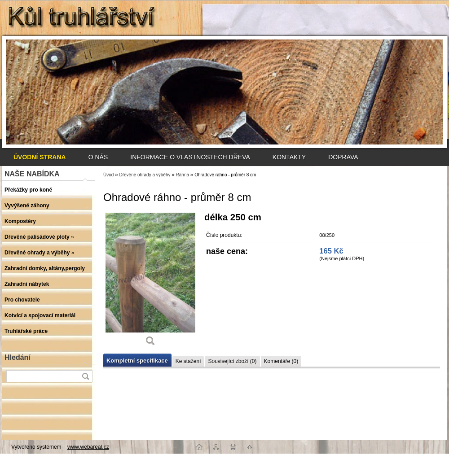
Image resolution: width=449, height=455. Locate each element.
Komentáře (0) (281, 361)
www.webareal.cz (88, 447)
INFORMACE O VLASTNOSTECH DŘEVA (190, 157)
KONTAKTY (289, 157)
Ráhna (182, 174)
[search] (85, 376)
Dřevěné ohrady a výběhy (144, 174)
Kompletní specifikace (137, 360)
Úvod (108, 174)
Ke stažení (188, 361)
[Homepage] (39, 157)
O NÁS (98, 157)
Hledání (17, 357)
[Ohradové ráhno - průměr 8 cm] (150, 282)
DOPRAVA (343, 157)
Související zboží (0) (232, 361)
